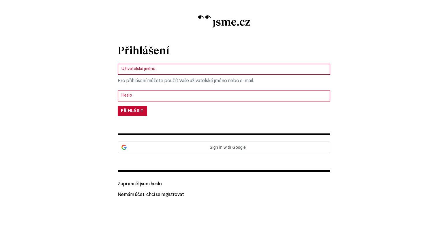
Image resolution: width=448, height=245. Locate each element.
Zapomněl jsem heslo (140, 184)
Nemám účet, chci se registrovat (151, 194)
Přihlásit (132, 111)
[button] (224, 147)
